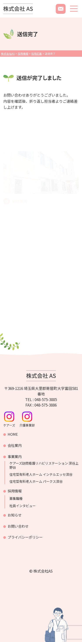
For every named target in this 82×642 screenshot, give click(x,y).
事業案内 (15, 456)
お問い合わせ (18, 526)
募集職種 (16, 498)
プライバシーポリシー (25, 537)
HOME (13, 434)
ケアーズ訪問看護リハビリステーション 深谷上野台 (44, 465)
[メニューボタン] (74, 9)
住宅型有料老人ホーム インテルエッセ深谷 (40, 474)
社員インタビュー (22, 506)
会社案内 (15, 445)
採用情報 (15, 490)
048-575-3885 (46, 399)
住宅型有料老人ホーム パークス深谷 (36, 481)
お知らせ (15, 515)
